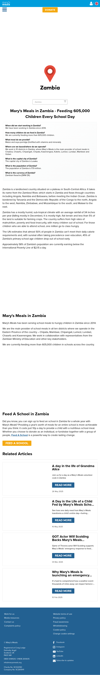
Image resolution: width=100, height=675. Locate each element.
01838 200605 (23, 658)
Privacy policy (59, 618)
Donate (50, 9)
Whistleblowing (60, 626)
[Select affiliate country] (96, 3)
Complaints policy (12, 626)
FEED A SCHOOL (17, 443)
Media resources (11, 618)
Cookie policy (59, 630)
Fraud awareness (60, 622)
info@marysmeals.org (12, 662)
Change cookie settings (64, 633)
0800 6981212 (10, 658)
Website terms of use (62, 614)
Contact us (9, 622)
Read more (64, 484)
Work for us (9, 614)
